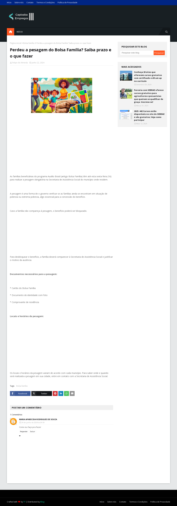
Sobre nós (19, 2)
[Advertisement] (61, 144)
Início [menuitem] (20, 31)
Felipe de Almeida (20, 62)
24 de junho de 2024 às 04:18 (32, 422)
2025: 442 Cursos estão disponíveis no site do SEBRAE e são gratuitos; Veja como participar (149, 116)
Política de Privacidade (67, 2)
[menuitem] (10, 31)
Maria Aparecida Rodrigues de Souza (38, 419)
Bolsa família (28, 43)
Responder (24, 431)
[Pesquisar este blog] (136, 53)
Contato (29, 2)
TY (24, 502)
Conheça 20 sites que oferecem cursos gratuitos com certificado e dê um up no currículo (148, 76)
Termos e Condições (46, 2)
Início (9, 2)
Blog (42, 502)
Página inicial (15, 43)
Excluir (32, 431)
